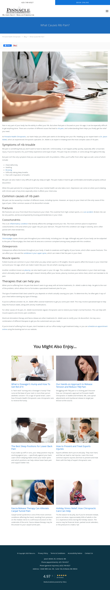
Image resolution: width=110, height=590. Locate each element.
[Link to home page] (17, 11)
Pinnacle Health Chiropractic (11, 37)
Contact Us (89, 553)
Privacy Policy (43, 553)
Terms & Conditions (58, 553)
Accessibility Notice (75, 553)
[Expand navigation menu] (107, 11)
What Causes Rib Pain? (37, 37)
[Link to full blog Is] (32, 372)
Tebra (64, 582)
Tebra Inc (32, 553)
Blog (25, 37)
